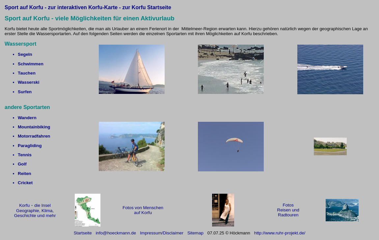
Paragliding (30, 145)
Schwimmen (30, 63)
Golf (22, 164)
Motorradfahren (34, 136)
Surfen (25, 91)
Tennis (25, 154)
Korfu (24, 205)
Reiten (24, 173)
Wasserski (28, 82)
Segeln (25, 54)
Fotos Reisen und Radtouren (288, 210)
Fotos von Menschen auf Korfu (142, 210)
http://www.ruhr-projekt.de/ (280, 232)
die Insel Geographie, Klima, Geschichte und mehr (35, 210)
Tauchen (27, 73)
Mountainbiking (34, 126)
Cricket (25, 182)
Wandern (27, 117)
